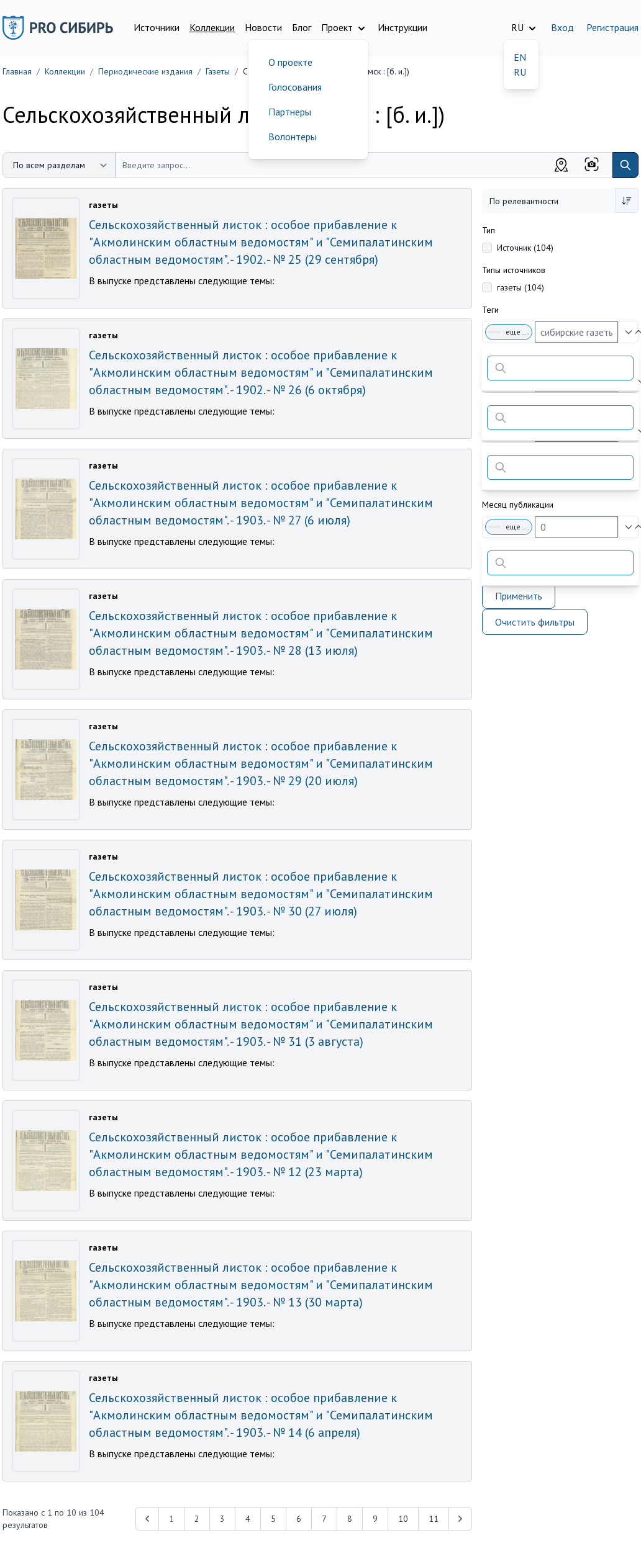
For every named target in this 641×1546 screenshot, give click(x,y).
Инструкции (402, 27)
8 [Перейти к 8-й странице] (349, 1518)
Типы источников (513, 270)
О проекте (290, 62)
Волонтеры (292, 136)
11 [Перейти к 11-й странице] (434, 1518)
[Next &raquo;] (460, 1518)
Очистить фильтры (535, 622)
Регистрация (612, 27)
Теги (490, 309)
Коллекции (212, 27)
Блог (301, 27)
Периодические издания (145, 71)
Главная (17, 71)
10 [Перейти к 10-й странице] (403, 1518)
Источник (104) (525, 247)
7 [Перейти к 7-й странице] (324, 1518)
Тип (488, 230)
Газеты (218, 71)
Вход (562, 27)
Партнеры (289, 112)
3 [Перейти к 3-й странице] (222, 1518)
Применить (518, 596)
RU (520, 72)
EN (520, 57)
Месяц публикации (517, 504)
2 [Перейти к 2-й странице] (196, 1518)
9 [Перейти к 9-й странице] (375, 1518)
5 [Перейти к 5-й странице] (273, 1518)
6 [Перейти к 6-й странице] (298, 1518)
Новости (263, 27)
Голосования (295, 87)
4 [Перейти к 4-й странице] (247, 1518)
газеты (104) (520, 287)
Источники (157, 27)
